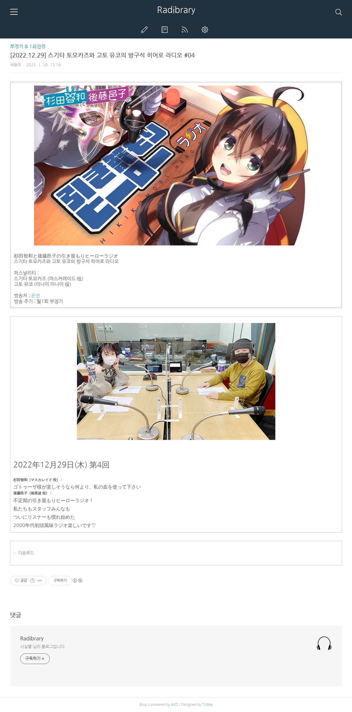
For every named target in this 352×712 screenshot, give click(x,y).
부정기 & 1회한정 (28, 46)
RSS (186, 30)
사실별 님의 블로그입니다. (43, 647)
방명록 (166, 30)
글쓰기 (146, 30)
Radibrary (176, 9)
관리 (206, 30)
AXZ (174, 704)
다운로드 (26, 553)
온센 (35, 295)
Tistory (207, 704)
